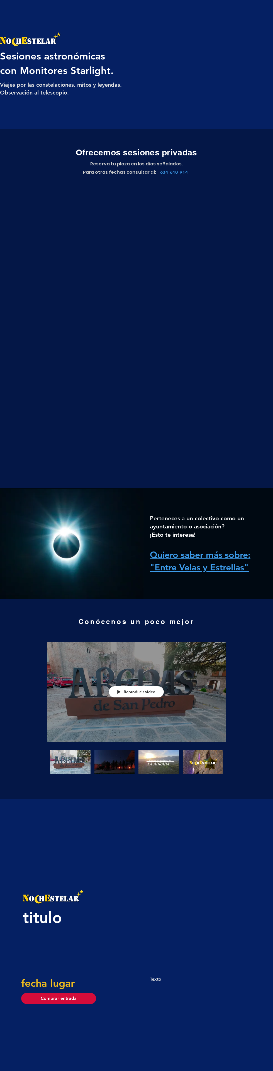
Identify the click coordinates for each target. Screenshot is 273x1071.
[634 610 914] (173, 172)
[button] (58, 998)
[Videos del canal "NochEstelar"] (136, 769)
